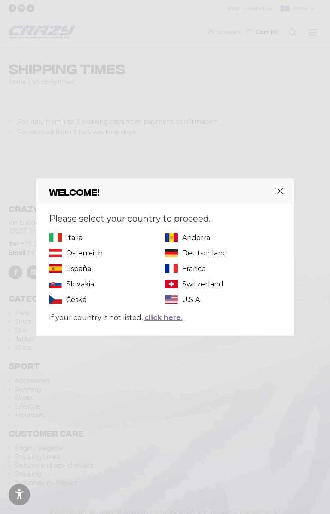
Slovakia (80, 284)
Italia (74, 238)
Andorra (196, 238)
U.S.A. (192, 299)
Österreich (84, 253)
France (194, 269)
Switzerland (202, 284)
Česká (76, 299)
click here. (163, 318)
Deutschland (204, 253)
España (78, 269)
